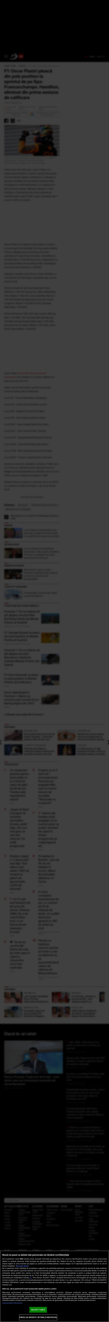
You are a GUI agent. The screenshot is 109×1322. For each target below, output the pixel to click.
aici (30, 1278)
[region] (54, 1286)
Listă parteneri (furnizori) (12, 1303)
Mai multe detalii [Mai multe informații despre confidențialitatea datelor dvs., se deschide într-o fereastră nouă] (22, 1266)
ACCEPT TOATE (38, 1310)
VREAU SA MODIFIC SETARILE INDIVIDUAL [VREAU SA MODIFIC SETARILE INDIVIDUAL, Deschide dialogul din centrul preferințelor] (38, 1317)
